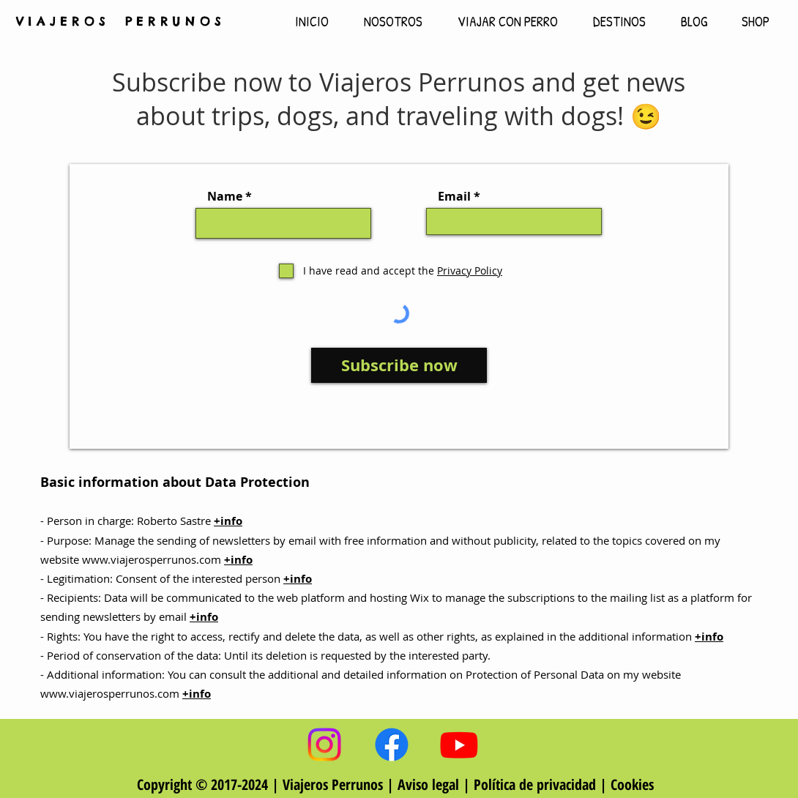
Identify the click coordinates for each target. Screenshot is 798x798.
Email (454, 196)
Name (224, 196)
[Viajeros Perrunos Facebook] (392, 745)
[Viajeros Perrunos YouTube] (459, 745)
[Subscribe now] (399, 365)
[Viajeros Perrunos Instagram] (324, 745)
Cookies (632, 784)
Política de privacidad (535, 784)
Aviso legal (430, 784)
